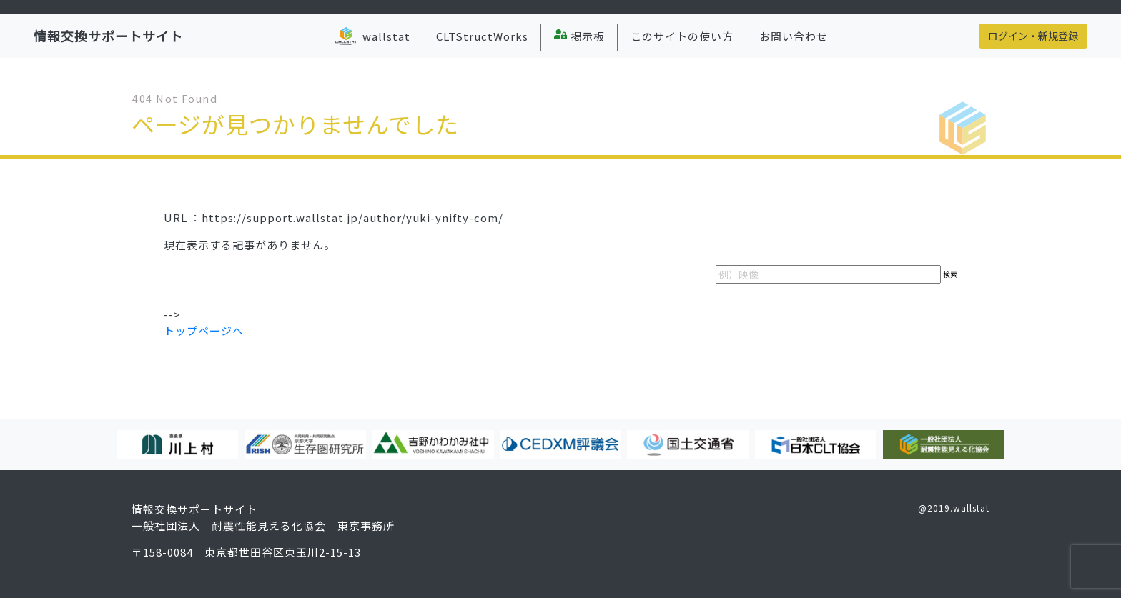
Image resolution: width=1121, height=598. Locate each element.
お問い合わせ (793, 36)
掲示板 (579, 36)
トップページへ (204, 330)
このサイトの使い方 (682, 36)
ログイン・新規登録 (1033, 36)
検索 (950, 274)
